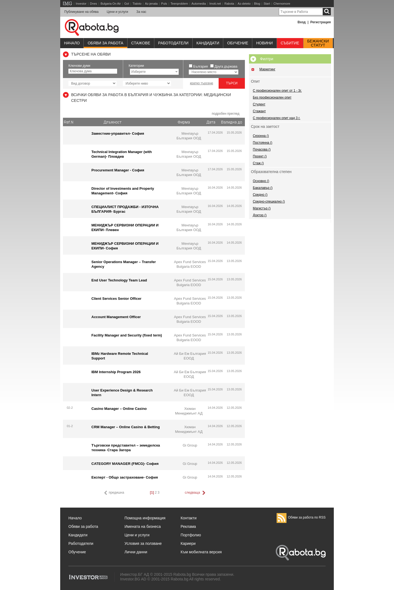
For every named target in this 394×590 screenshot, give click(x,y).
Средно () (260, 194)
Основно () (261, 181)
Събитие (290, 43)
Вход (302, 22)
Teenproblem (179, 3)
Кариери (188, 543)
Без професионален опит (272, 97)
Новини (264, 43)
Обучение (77, 552)
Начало (72, 43)
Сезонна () (261, 135)
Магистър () (262, 208)
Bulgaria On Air (110, 3)
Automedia (199, 3)
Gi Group (190, 445)
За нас (141, 12)
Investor (81, 3)
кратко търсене (201, 83)
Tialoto (136, 3)
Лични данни (135, 552)
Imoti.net (215, 3)
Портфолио (191, 535)
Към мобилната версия (201, 552)
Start (266, 3)
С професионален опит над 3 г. (276, 118)
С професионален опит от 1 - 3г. (277, 90)
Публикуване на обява (81, 12)
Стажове (140, 43)
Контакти (188, 518)
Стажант (259, 111)
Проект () (260, 156)
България (200, 66)
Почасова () (262, 149)
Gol (126, 3)
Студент (259, 104)
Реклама (188, 526)
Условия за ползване (143, 543)
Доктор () (259, 215)
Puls (164, 3)
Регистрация (320, 22)
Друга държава (226, 66)
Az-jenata (151, 3)
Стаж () (258, 163)
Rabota (229, 3)
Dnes (93, 3)
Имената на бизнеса (142, 526)
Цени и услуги (117, 12)
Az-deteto (244, 3)
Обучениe (237, 43)
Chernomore (282, 3)
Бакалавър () (263, 187)
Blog (257, 3)
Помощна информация (145, 518)
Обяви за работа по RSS (301, 517)
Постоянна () (262, 142)
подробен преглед (225, 114)
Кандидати (207, 43)
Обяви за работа (105, 43)
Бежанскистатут (318, 43)
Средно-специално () (269, 201)
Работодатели (173, 43)
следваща (195, 493)
